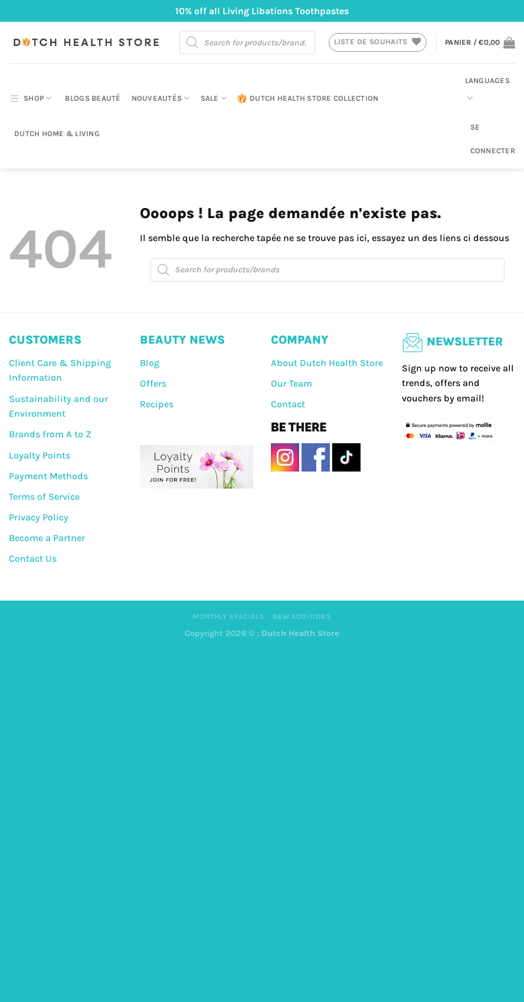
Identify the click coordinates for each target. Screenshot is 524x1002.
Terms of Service (44, 496)
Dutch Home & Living (57, 133)
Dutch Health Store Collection (307, 98)
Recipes (156, 404)
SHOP (30, 98)
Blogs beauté (92, 98)
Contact (288, 404)
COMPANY (300, 340)
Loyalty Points (39, 455)
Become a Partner (47, 537)
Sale (214, 98)
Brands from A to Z (50, 434)
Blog (149, 362)
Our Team (291, 383)
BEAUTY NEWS (182, 340)
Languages (487, 90)
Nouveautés (161, 98)
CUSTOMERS (45, 340)
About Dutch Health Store (327, 362)
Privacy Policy (38, 517)
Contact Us (33, 558)
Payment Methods (48, 476)
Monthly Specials (228, 616)
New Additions (302, 616)
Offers (153, 383)
